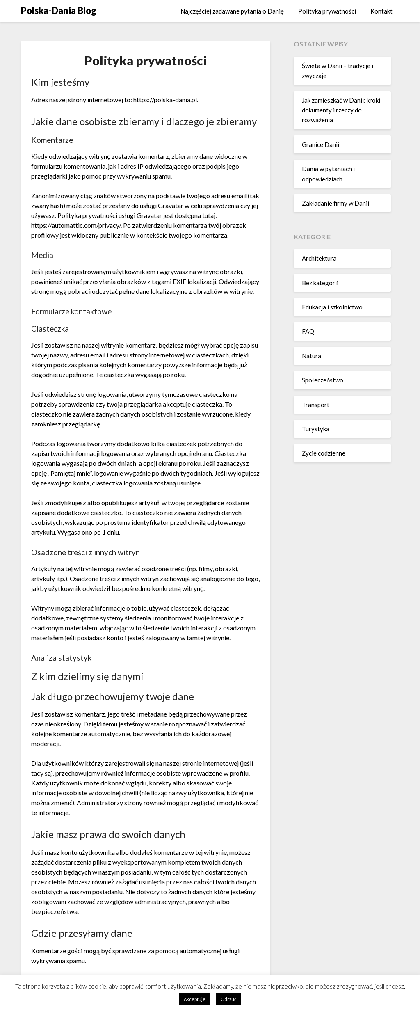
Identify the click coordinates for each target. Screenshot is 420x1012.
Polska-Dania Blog (58, 10)
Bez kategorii (320, 282)
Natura (311, 355)
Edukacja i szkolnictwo (332, 307)
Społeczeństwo (322, 380)
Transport (315, 404)
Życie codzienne (323, 453)
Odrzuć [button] (228, 999)
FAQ (308, 331)
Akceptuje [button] (194, 999)
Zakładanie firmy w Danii (335, 203)
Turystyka (315, 429)
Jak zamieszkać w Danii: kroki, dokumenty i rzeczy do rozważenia (341, 110)
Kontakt (381, 11)
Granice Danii (320, 144)
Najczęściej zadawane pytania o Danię (232, 11)
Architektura (319, 258)
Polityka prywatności (327, 11)
